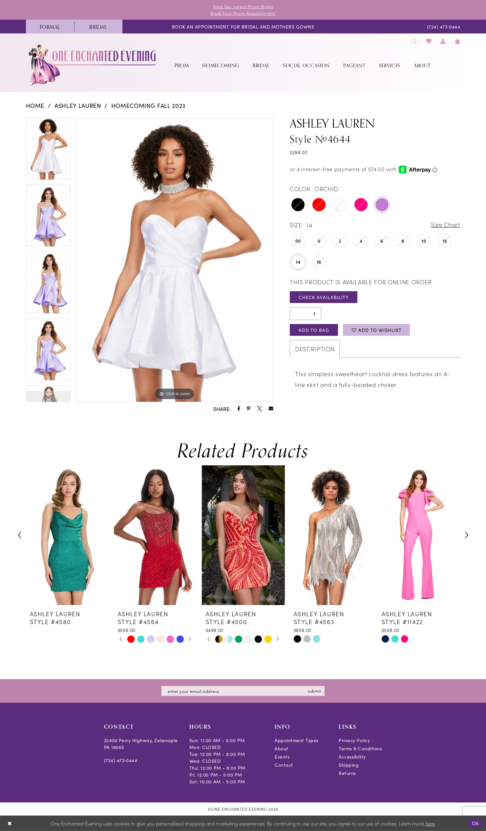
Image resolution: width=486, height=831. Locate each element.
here (430, 823)
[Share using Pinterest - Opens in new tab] (248, 408)
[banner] (93, 65)
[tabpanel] (48, 150)
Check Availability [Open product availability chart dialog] (324, 297)
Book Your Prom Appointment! (243, 13)
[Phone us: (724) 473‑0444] (443, 26)
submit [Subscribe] (315, 691)
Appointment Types (297, 740)
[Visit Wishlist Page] (428, 40)
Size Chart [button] (445, 225)
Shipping (349, 764)
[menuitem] (50, 26)
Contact (284, 764)
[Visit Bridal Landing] (98, 26)
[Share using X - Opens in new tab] (259, 408)
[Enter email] (243, 691)
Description (314, 349)
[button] (443, 40)
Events (282, 756)
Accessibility (352, 756)
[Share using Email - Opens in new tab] (271, 408)
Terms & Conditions (360, 748)
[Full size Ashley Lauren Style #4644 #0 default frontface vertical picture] (174, 260)
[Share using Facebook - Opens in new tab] (238, 408)
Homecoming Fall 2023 (148, 105)
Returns (347, 773)
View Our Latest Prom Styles (243, 6)
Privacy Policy (354, 740)
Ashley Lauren (77, 105)
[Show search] (414, 40)
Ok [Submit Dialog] (475, 823)
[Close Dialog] (9, 823)
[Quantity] (305, 313)
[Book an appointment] (242, 26)
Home (35, 105)
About (281, 748)
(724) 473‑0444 (120, 760)
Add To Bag (314, 330)
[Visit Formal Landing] (50, 26)
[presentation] (67, 535)
